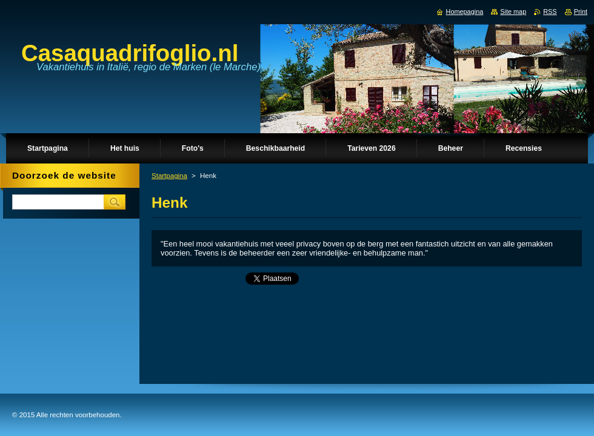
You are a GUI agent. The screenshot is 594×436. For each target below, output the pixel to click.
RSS (549, 11)
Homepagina (465, 11)
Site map (513, 11)
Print (580, 11)
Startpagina (169, 175)
